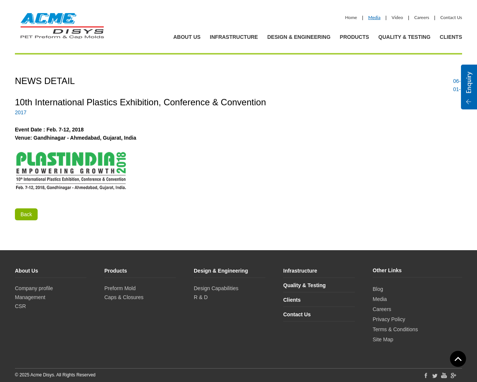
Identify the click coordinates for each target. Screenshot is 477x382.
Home (351, 17)
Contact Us (451, 17)
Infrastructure (234, 37)
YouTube (444, 375)
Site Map (383, 339)
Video (397, 17)
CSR (20, 306)
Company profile (34, 288)
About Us (186, 37)
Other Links (387, 270)
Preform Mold (120, 288)
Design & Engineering (299, 37)
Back (26, 214)
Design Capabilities (216, 288)
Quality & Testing (404, 37)
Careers (421, 17)
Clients (451, 37)
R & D (201, 297)
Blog (378, 289)
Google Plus (453, 376)
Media (374, 17)
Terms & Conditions (395, 329)
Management (30, 297)
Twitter (435, 375)
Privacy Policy (389, 319)
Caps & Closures (123, 297)
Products (354, 37)
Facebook (425, 375)
